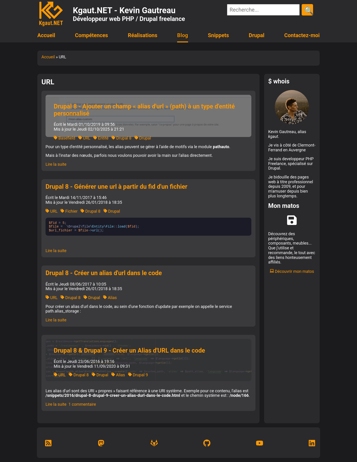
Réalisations (142, 35)
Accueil (46, 35)
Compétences (91, 35)
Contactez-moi (302, 35)
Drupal (257, 35)
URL (84, 138)
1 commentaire (82, 404)
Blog (182, 35)
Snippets (218, 35)
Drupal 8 (121, 138)
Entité (100, 138)
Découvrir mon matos (292, 271)
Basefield (64, 138)
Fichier (69, 211)
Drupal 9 (138, 374)
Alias (110, 297)
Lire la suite (56, 164)
